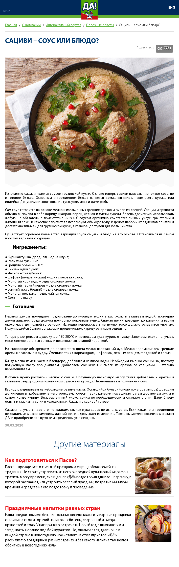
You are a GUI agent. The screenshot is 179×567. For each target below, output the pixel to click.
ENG (171, 8)
